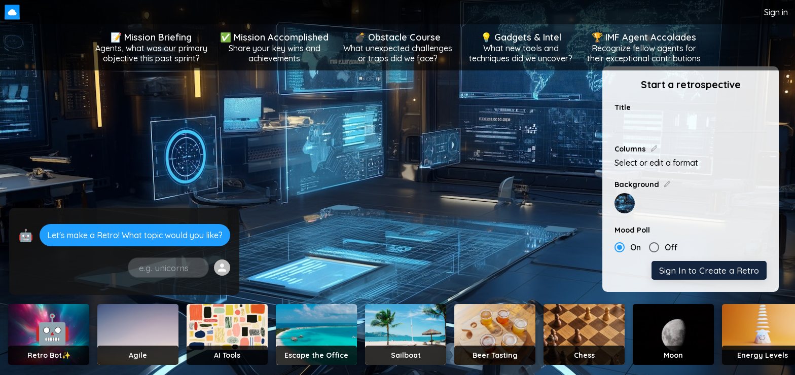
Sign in (776, 12)
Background (643, 184)
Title (623, 107)
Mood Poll (632, 230)
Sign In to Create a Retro (709, 270)
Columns (636, 149)
